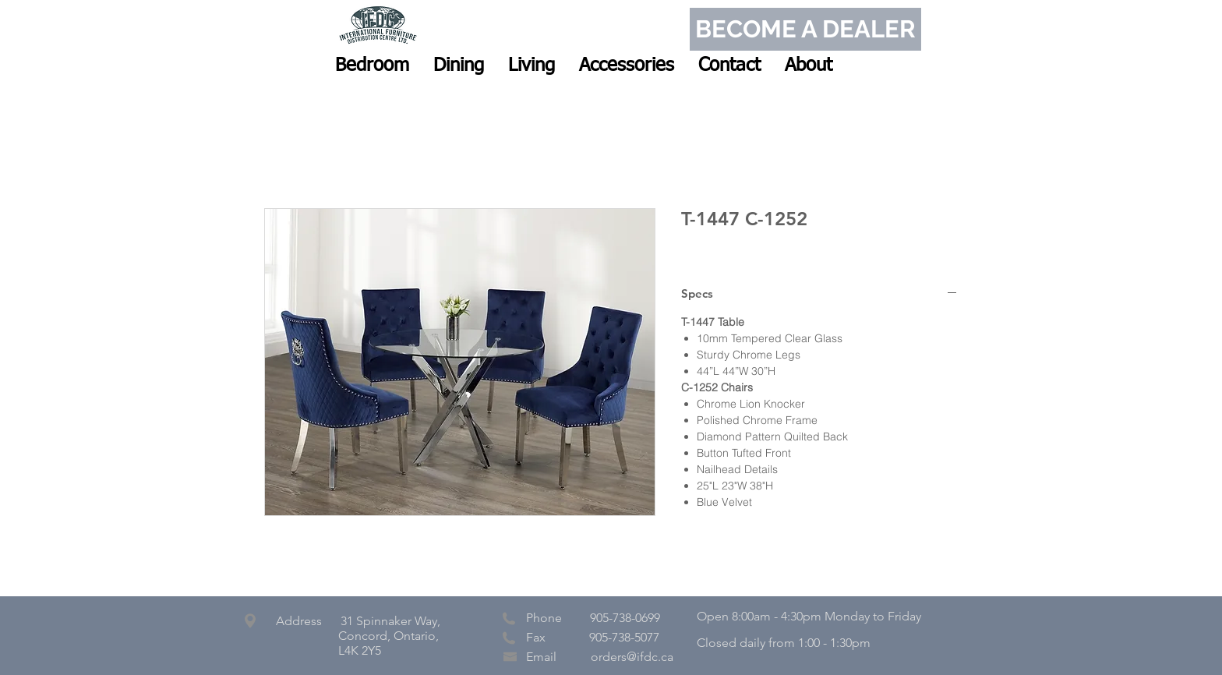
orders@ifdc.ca (632, 656)
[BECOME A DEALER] (805, 29)
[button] (372, 65)
